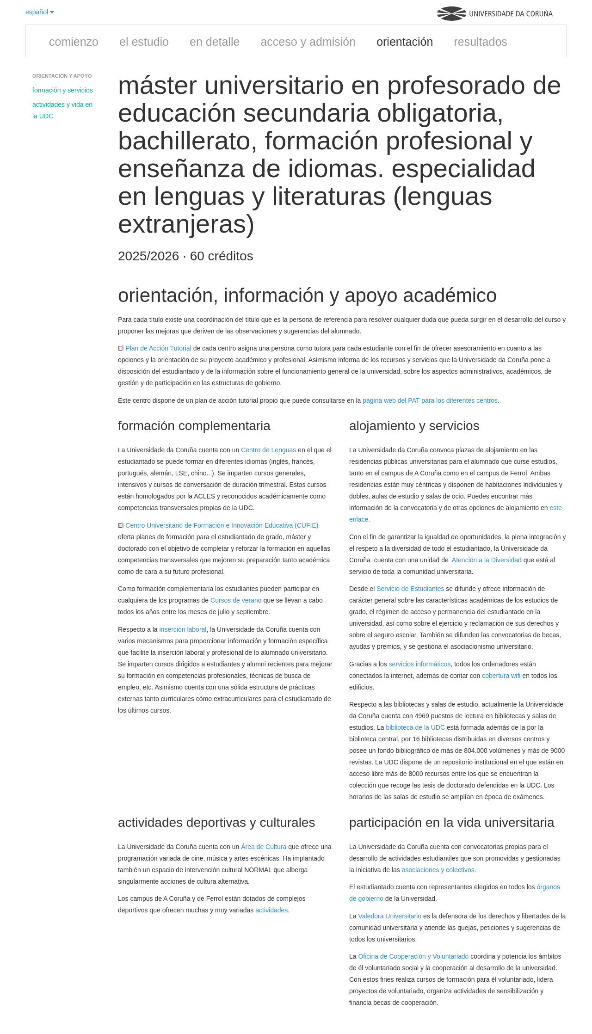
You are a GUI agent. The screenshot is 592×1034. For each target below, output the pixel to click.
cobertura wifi (501, 675)
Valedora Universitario (389, 916)
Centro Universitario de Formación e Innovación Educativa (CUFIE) (221, 525)
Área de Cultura (263, 846)
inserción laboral (183, 629)
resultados (480, 41)
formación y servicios (62, 90)
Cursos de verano (236, 600)
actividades (271, 910)
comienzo (74, 41)
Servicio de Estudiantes (410, 588)
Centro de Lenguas (268, 450)
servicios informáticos (420, 664)
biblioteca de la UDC (415, 727)
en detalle (215, 41)
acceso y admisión (308, 41)
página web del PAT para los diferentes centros (430, 400)
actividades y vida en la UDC (62, 110)
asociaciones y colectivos (438, 870)
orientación (404, 41)
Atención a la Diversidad (487, 560)
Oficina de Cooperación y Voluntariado (413, 956)
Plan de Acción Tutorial (158, 348)
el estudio (144, 41)
